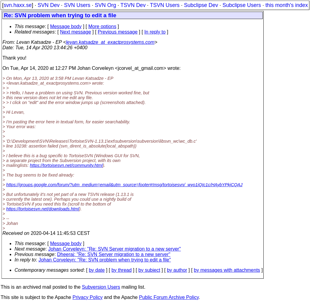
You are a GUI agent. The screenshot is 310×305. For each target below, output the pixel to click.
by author (177, 270)
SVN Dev (48, 5)
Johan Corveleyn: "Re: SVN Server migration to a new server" (114, 248)
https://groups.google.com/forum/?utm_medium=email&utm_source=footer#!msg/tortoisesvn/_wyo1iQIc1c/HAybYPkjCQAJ (124, 184)
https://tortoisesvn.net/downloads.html (42, 208)
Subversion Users (101, 287)
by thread (121, 270)
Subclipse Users (242, 5)
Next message (75, 31)
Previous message (118, 31)
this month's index (286, 5)
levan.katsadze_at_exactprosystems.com (110, 42)
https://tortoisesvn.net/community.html (66, 165)
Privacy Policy (87, 297)
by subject (149, 270)
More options (102, 26)
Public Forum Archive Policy (169, 297)
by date (96, 270)
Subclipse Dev (201, 5)
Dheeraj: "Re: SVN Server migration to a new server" (113, 254)
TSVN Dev (133, 5)
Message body (65, 26)
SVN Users (77, 5)
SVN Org (105, 5)
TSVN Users (165, 5)
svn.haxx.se (18, 5)
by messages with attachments (227, 270)
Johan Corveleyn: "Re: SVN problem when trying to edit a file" (104, 259)
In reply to (155, 31)
